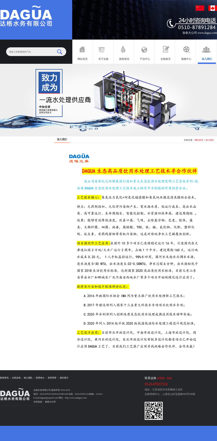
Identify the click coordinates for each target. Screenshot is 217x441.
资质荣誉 (52, 378)
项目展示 (64, 378)
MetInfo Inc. (39, 405)
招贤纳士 (40, 378)
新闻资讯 (4, 378)
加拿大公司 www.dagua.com (199, 32)
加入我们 (210, 140)
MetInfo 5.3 (16, 405)
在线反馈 (16, 378)
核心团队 (28, 378)
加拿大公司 (50, 402)
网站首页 (199, 140)
